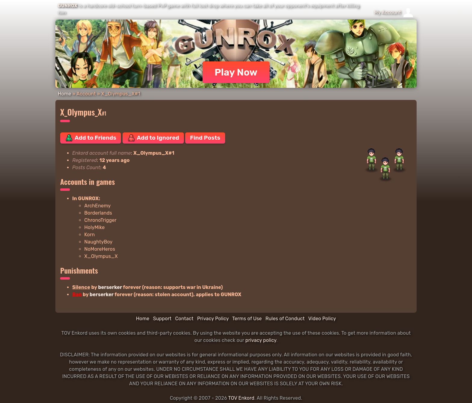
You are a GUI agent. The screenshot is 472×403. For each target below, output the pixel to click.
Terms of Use (247, 318)
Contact (184, 318)
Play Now (236, 72)
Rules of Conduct (285, 318)
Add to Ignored (153, 138)
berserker (110, 287)
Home (64, 94)
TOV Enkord (241, 398)
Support (162, 318)
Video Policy (322, 318)
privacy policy (260, 340)
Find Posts (205, 137)
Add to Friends (90, 138)
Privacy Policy (213, 318)
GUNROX (67, 5)
